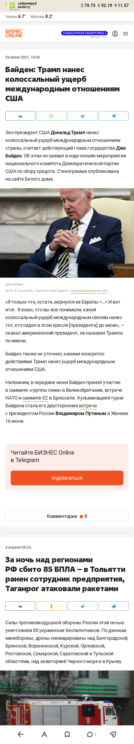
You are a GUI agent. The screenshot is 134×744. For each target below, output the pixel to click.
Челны (11, 16)
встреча (88, 405)
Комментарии (67, 516)
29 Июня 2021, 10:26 (22, 57)
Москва (37, 16)
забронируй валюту (27, 5)
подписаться (67, 478)
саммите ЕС (35, 398)
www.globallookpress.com (89, 291)
